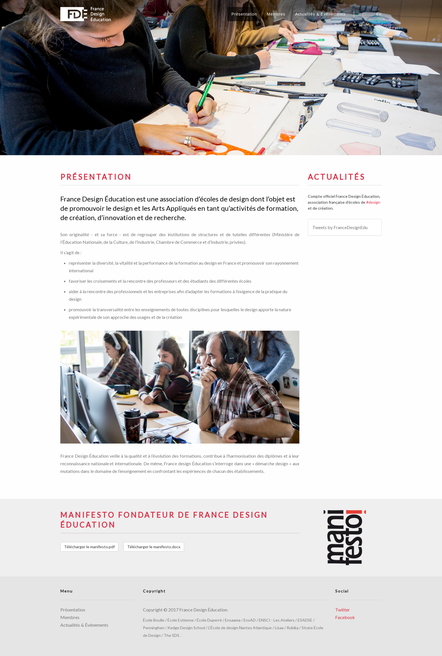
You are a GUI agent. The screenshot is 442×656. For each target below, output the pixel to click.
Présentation (244, 14)
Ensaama (232, 620)
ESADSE (305, 620)
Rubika (293, 627)
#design (373, 202)
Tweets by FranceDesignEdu (340, 227)
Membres (276, 14)
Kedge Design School (186, 627)
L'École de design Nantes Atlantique (240, 627)
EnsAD (250, 620)
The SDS (171, 635)
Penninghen (153, 627)
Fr (364, 14)
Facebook (345, 617)
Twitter (342, 609)
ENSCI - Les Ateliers (277, 620)
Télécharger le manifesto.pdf (89, 546)
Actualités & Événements (320, 14)
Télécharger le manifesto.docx (153, 546)
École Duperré (209, 620)
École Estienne (180, 620)
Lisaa (279, 627)
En (379, 14)
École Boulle (153, 620)
